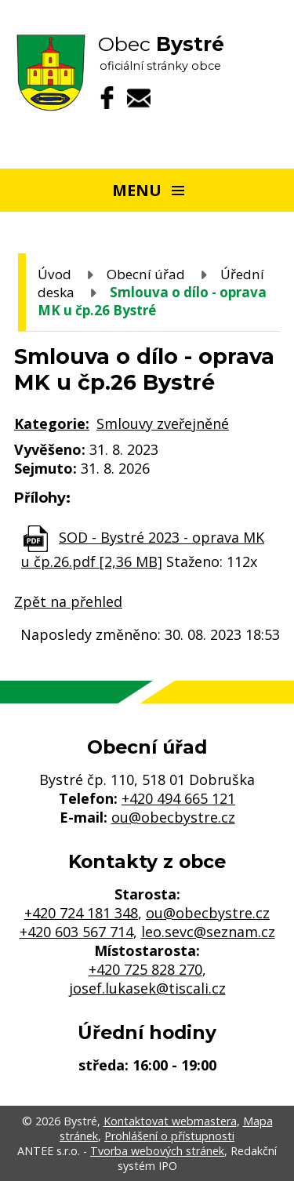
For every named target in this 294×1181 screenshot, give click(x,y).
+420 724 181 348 (81, 912)
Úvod (54, 274)
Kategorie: (51, 423)
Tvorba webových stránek (157, 1150)
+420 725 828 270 (145, 969)
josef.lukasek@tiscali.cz (147, 988)
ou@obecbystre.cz (173, 817)
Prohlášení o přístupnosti (169, 1135)
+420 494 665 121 (178, 798)
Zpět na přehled (68, 601)
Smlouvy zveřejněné (162, 423)
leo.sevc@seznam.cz (208, 931)
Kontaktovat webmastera (170, 1121)
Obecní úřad (146, 274)
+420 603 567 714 (76, 931)
